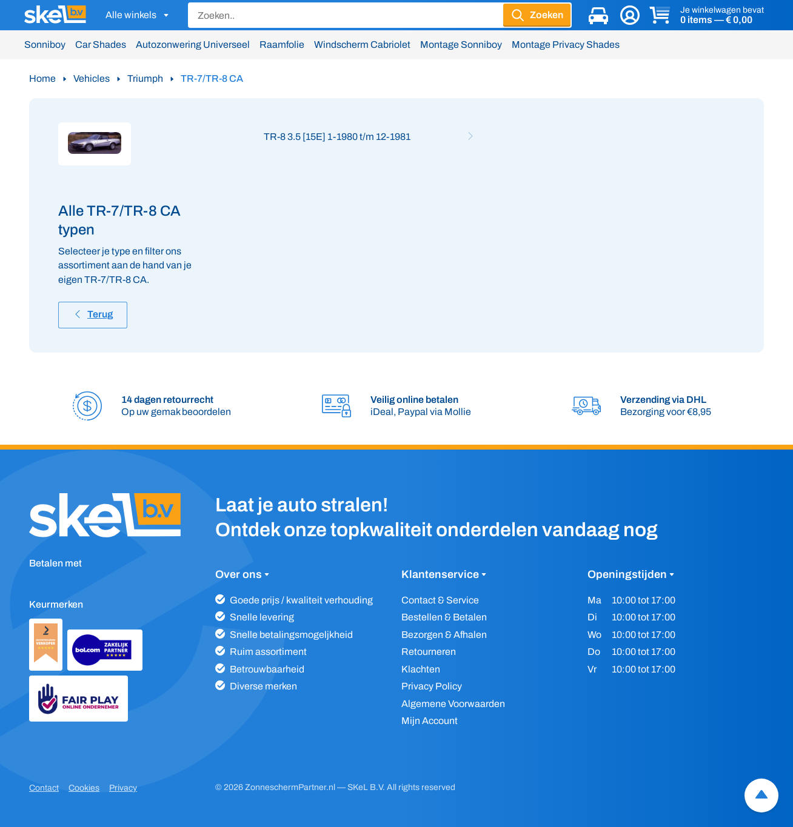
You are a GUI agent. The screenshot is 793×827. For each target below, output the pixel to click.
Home (42, 78)
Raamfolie (281, 44)
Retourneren (428, 651)
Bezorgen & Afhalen (444, 634)
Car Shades (100, 44)
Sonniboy (44, 44)
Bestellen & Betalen (444, 617)
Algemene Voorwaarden (453, 704)
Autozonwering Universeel (193, 44)
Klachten (420, 669)
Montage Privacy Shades (566, 44)
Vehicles (91, 78)
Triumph (145, 78)
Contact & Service (440, 600)
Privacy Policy (431, 686)
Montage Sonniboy (461, 44)
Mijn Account (429, 721)
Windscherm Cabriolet (362, 44)
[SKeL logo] (55, 15)
